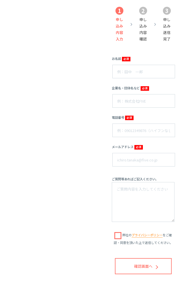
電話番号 (122, 117)
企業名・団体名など (130, 88)
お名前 (121, 58)
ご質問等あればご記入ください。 (135, 179)
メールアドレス (127, 147)
